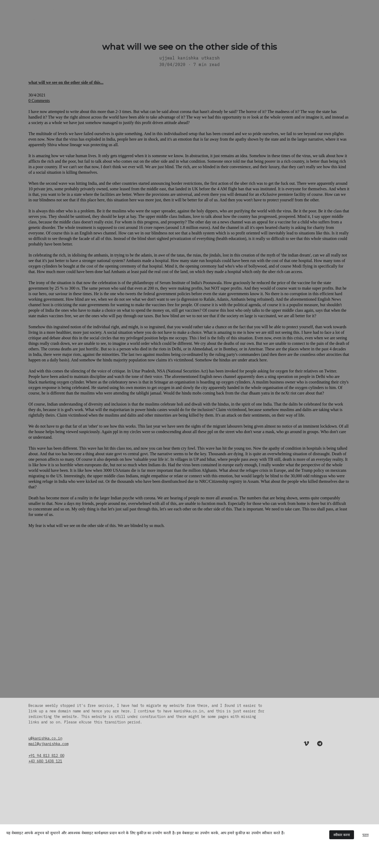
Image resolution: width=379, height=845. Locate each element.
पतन (365, 835)
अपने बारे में (158, 10)
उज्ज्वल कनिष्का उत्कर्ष (50, 10)
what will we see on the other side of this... (65, 85)
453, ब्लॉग (124, 10)
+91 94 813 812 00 (46, 755)
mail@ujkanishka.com (48, 743)
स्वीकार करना (341, 835)
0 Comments (39, 103)
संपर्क (36, 19)
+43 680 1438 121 (45, 761)
